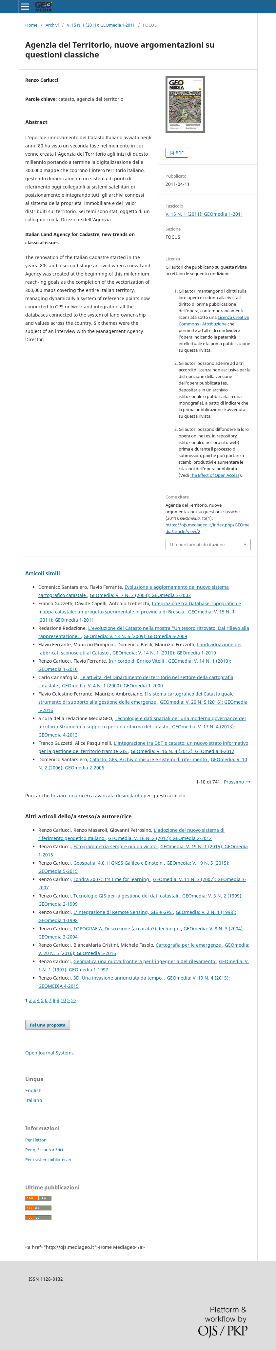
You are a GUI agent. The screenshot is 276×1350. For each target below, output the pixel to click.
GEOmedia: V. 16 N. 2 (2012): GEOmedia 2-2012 (160, 838)
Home (31, 25)
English (33, 1090)
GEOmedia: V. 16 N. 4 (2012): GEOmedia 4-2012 (182, 751)
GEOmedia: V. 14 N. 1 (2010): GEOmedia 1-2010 (164, 653)
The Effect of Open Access (214, 475)
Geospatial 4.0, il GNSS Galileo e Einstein (118, 863)
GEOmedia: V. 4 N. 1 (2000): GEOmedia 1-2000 (112, 685)
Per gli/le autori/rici (44, 1150)
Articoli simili (42, 573)
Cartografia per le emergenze (189, 945)
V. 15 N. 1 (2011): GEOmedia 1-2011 (101, 25)
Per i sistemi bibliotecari (48, 1159)
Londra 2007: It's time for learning (111, 879)
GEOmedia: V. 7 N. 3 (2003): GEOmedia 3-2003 (140, 595)
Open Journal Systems (49, 1053)
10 (63, 1000)
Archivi (52, 25)
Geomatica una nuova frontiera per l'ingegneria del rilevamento (144, 961)
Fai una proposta (48, 1025)
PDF (179, 153)
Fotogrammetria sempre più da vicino (115, 846)
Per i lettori (36, 1140)
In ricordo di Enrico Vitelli (137, 661)
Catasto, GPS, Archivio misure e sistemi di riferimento (148, 759)
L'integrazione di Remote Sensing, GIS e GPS (123, 912)
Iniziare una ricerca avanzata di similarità (96, 795)
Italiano (33, 1100)
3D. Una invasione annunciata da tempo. (118, 978)
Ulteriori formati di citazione (197, 544)
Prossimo (234, 782)
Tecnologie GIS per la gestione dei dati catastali (126, 896)
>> (73, 1000)
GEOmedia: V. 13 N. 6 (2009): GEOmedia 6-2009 (135, 636)
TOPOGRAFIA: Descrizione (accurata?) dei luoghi (127, 928)
